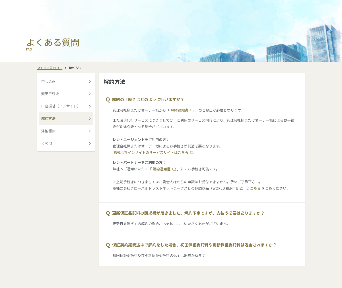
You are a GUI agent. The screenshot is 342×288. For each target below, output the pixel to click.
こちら (255, 188)
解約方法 (48, 118)
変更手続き (50, 93)
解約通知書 (179, 110)
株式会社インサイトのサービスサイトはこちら (150, 152)
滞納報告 (48, 130)
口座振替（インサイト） (60, 106)
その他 (46, 143)
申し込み (48, 81)
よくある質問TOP (49, 68)
